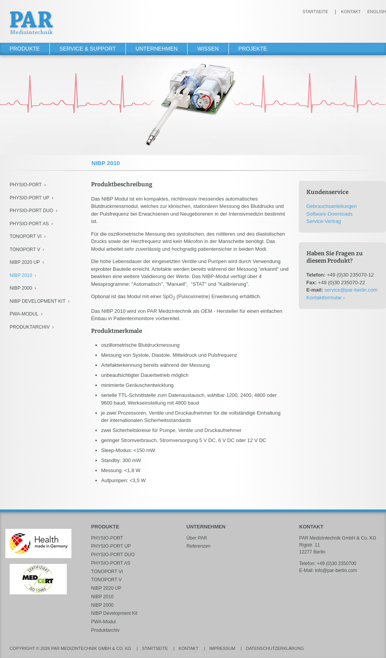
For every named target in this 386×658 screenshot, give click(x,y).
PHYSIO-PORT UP (29, 198)
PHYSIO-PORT (26, 184)
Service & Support (87, 49)
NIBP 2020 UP (25, 262)
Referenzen (198, 546)
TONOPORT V (25, 249)
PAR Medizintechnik (32, 22)
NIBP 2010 (21, 275)
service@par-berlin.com (350, 290)
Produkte (25, 49)
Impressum (222, 648)
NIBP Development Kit (38, 301)
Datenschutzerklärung (275, 648)
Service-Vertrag (323, 221)
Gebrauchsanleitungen (331, 206)
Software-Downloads (329, 214)
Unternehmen (156, 49)
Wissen (207, 49)
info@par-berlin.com (336, 570)
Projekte (253, 49)
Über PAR (196, 538)
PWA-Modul (24, 314)
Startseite (315, 11)
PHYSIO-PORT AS (29, 223)
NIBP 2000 (21, 288)
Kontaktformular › (325, 297)
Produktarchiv (30, 327)
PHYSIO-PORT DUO (31, 210)
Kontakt (351, 11)
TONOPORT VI (26, 236)
